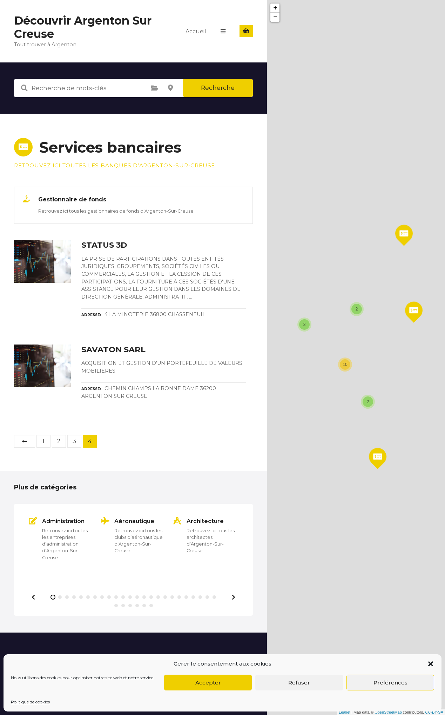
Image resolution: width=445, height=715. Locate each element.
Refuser (299, 682)
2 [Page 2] (59, 441)
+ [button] (275, 8)
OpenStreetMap (388, 712)
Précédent (24, 441)
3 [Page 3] (74, 441)
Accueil (196, 31)
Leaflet (344, 712)
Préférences (390, 682)
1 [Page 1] (43, 441)
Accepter (208, 682)
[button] (430, 663)
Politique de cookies (30, 701)
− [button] (275, 17)
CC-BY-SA (434, 712)
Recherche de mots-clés (24, 88)
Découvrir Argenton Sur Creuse (82, 27)
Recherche (218, 87)
